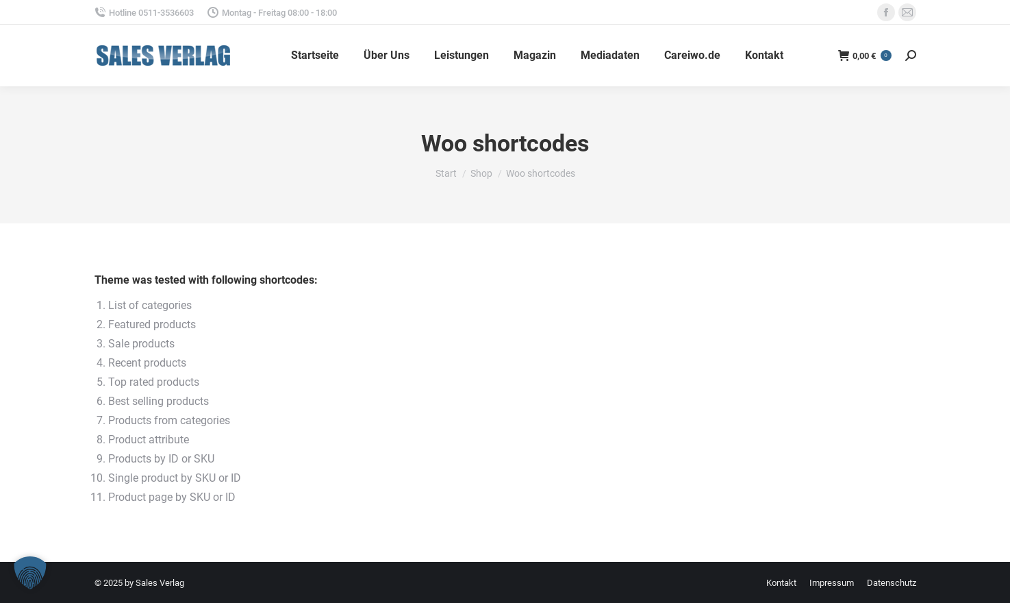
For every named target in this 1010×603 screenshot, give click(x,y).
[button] (30, 573)
